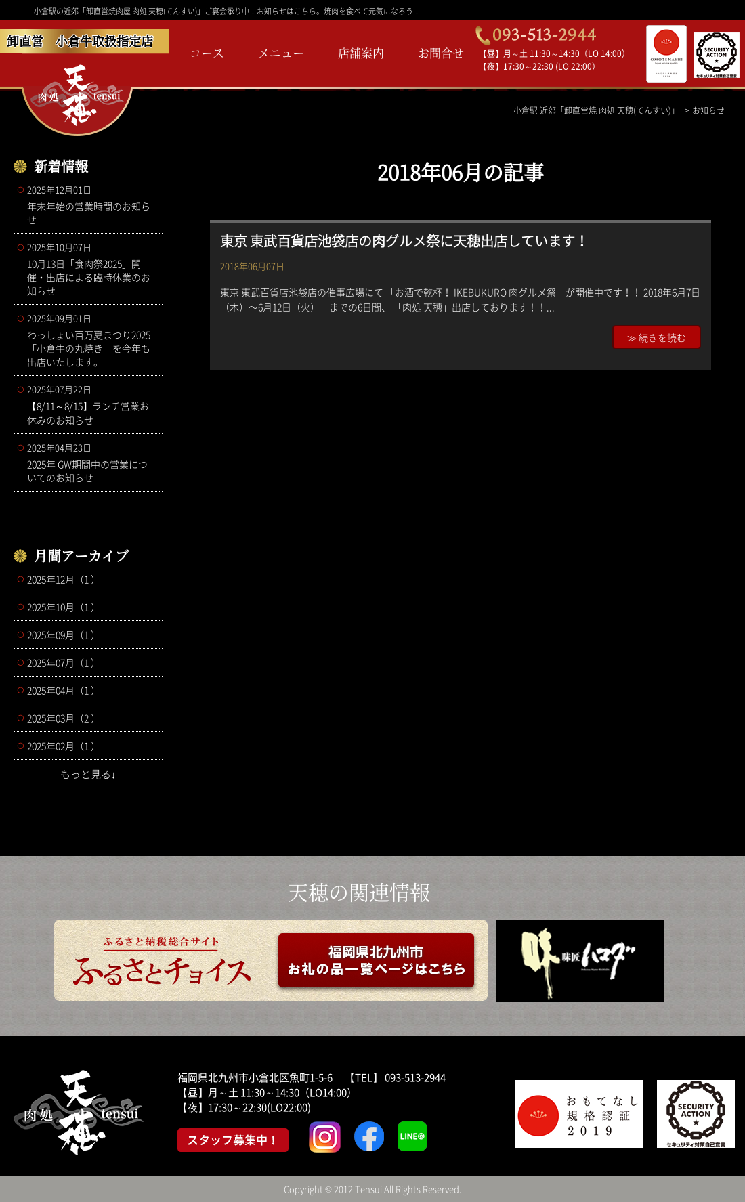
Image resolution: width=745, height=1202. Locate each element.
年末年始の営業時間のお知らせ (91, 204)
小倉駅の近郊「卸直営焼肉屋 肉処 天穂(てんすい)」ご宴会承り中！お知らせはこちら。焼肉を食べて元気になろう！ (227, 11)
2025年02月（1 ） (63, 745)
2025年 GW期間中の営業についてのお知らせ (91, 462)
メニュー (281, 52)
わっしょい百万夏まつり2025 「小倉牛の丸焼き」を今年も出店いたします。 (91, 340)
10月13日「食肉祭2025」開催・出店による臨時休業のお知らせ (91, 268)
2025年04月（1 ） (63, 690)
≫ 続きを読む (656, 337)
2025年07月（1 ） (63, 662)
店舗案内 (361, 52)
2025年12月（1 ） (63, 579)
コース (207, 52)
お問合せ (441, 52)
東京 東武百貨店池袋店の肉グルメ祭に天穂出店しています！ (404, 241)
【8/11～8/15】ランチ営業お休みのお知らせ (91, 405)
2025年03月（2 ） (63, 718)
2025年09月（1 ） (63, 634)
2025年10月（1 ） (63, 607)
